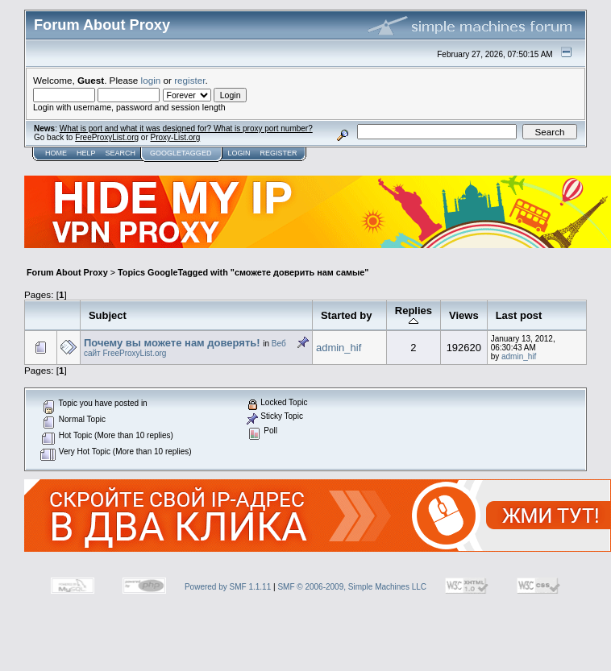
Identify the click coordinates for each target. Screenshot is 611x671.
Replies (413, 315)
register (189, 80)
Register (278, 153)
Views (464, 315)
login (151, 80)
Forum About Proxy (67, 272)
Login (238, 153)
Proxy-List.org (176, 137)
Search (121, 153)
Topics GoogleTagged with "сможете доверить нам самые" (243, 272)
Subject (108, 315)
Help (86, 153)
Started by (346, 315)
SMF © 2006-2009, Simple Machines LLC (351, 586)
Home (56, 153)
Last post (519, 315)
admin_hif (338, 348)
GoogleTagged (180, 153)
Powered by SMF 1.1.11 (228, 586)
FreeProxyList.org (107, 137)
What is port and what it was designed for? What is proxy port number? (186, 128)
